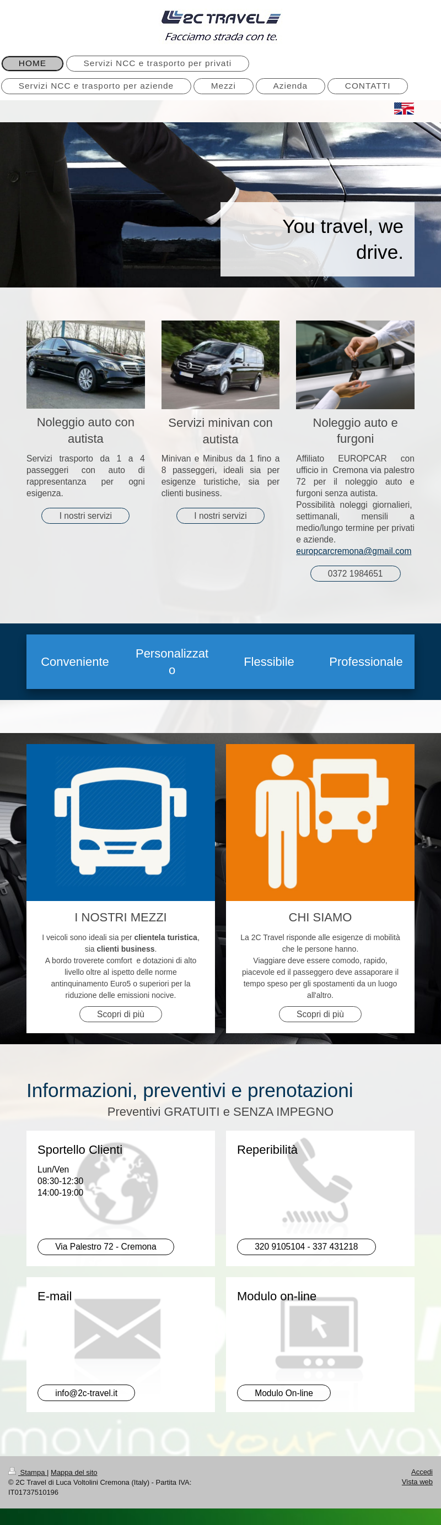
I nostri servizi (86, 515)
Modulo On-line (284, 1393)
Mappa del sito (74, 1472)
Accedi (422, 1472)
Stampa (27, 1472)
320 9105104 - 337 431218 (306, 1246)
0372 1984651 (355, 573)
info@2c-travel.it (86, 1393)
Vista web (417, 1482)
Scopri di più (120, 1014)
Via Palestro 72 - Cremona (105, 1246)
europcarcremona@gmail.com (353, 551)
